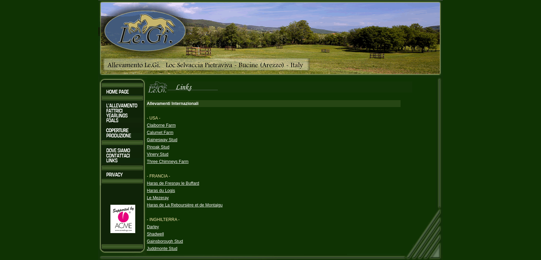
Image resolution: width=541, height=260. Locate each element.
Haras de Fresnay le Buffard (173, 183)
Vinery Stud (158, 154)
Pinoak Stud (158, 147)
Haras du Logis (161, 190)
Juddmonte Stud (162, 248)
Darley (153, 226)
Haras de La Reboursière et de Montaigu (185, 205)
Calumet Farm (160, 132)
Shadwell (155, 234)
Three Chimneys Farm (168, 161)
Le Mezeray (158, 197)
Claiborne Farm (161, 125)
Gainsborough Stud (165, 241)
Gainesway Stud (162, 139)
